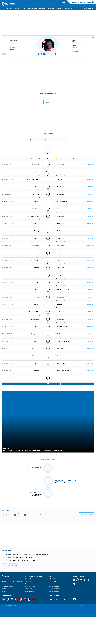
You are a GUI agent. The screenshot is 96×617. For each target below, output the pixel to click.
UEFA (10, 606)
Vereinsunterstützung (7, 586)
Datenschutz (84, 606)
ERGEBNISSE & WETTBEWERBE (9, 8)
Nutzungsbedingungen (74, 606)
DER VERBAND (69, 8)
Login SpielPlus (29, 591)
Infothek (80, 2)
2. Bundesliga (52, 581)
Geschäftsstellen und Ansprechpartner (12, 581)
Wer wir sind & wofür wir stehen (10, 579)
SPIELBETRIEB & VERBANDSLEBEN (37, 8)
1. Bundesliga (52, 579)
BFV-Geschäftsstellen (30, 586)
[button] (3, 54)
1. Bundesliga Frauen (54, 588)
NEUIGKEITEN (22, 8)
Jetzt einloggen (87, 2)
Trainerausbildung (30, 581)
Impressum (91, 606)
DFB (6, 606)
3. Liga (50, 584)
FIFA (15, 606)
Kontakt (4, 591)
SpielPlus (74, 2)
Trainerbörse (28, 588)
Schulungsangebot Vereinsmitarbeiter (35, 584)
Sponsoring (5, 584)
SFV (3, 606)
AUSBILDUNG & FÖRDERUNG (55, 8)
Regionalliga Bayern (54, 586)
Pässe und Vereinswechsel (32, 579)
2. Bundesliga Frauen (54, 591)
